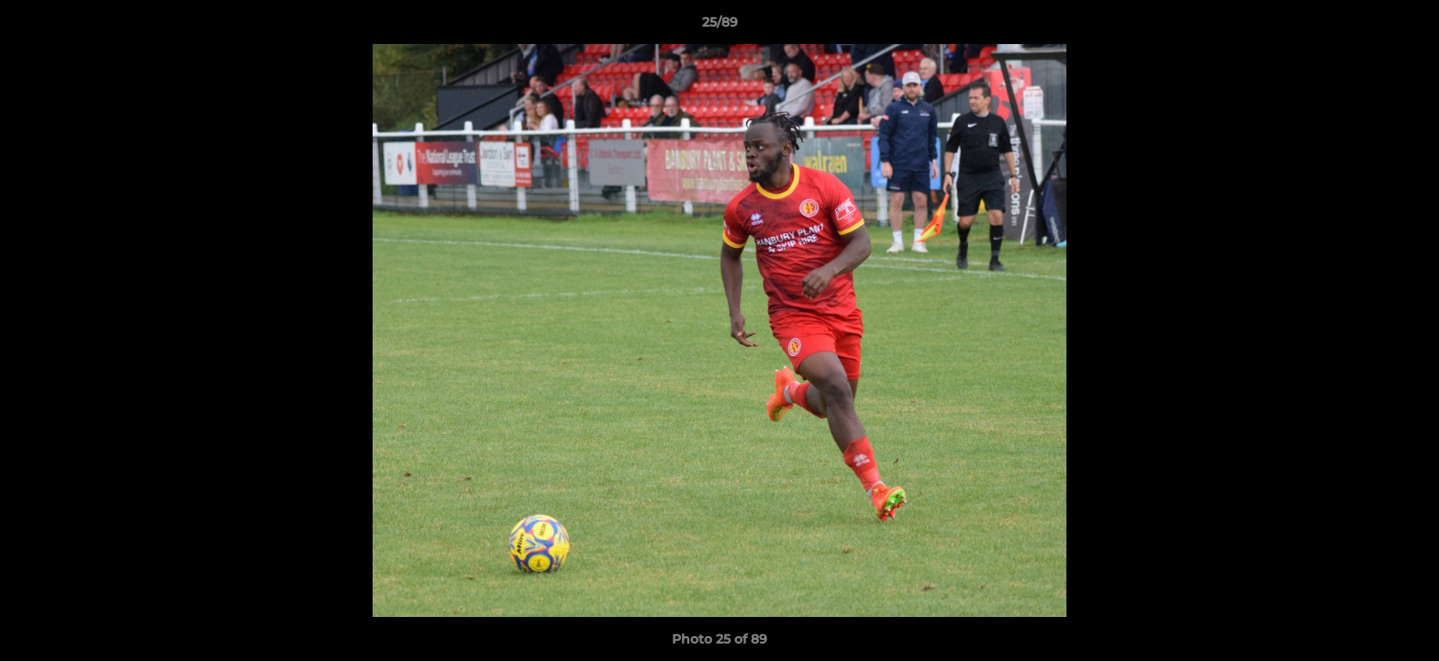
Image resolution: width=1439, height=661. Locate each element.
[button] (1406, 26)
